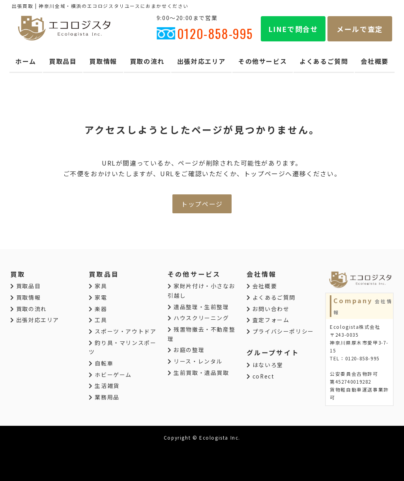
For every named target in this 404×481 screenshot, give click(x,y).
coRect (261, 376)
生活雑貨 (104, 386)
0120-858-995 (205, 33)
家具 (98, 286)
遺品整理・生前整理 (198, 307)
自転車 (101, 363)
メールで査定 (360, 29)
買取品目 (63, 61)
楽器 (98, 309)
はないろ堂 (265, 365)
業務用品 (104, 397)
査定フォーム (268, 320)
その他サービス (262, 61)
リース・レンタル (195, 361)
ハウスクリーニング (198, 318)
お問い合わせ (268, 309)
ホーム (25, 61)
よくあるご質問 (323, 61)
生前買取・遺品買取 (198, 373)
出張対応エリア (201, 61)
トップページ (202, 204)
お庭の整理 (186, 350)
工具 (98, 320)
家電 (98, 297)
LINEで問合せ (293, 29)
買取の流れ (147, 61)
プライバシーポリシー (280, 331)
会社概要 (374, 61)
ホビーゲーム (110, 374)
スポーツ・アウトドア (122, 331)
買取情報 (103, 61)
